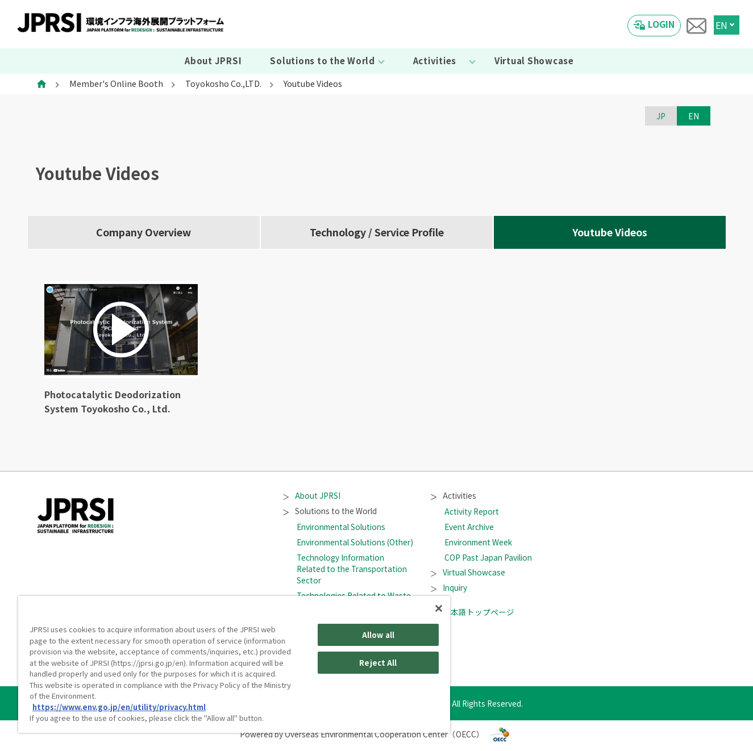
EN (721, 25)
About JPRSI (213, 60)
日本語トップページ (473, 612)
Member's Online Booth (116, 83)
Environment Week (478, 542)
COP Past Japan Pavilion (488, 557)
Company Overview (143, 232)
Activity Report (471, 511)
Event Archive (469, 526)
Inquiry (449, 587)
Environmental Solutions (341, 526)
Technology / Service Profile (377, 232)
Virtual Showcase (534, 60)
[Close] (438, 608)
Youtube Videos (609, 232)
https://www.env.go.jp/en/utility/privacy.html (119, 707)
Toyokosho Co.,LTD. (223, 83)
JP (660, 116)
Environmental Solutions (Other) (355, 542)
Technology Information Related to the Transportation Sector (352, 569)
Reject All (378, 662)
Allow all (378, 634)
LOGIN (661, 24)
